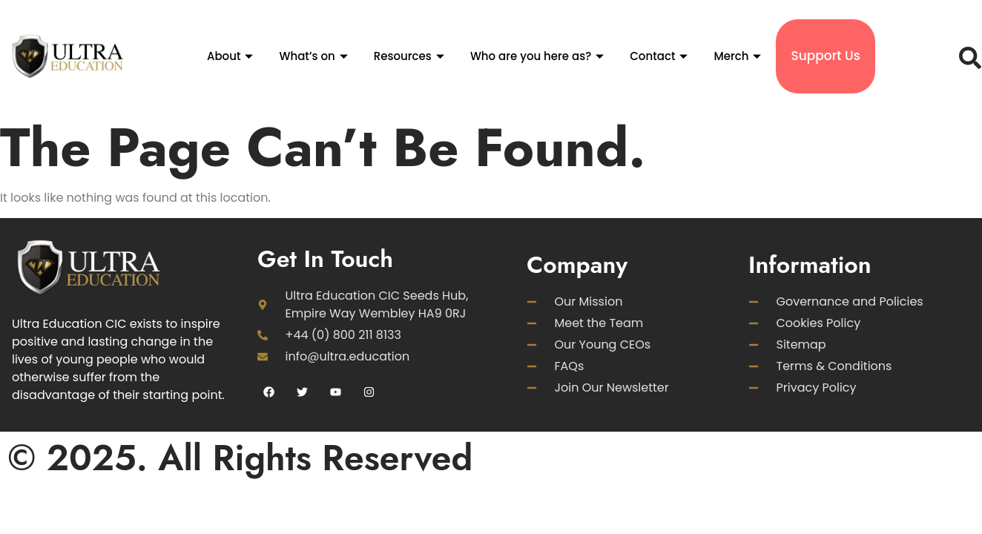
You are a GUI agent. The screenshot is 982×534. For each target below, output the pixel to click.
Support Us (825, 56)
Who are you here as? (538, 56)
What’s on (315, 56)
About (232, 56)
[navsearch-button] (966, 56)
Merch (739, 56)
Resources (411, 56)
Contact (660, 56)
